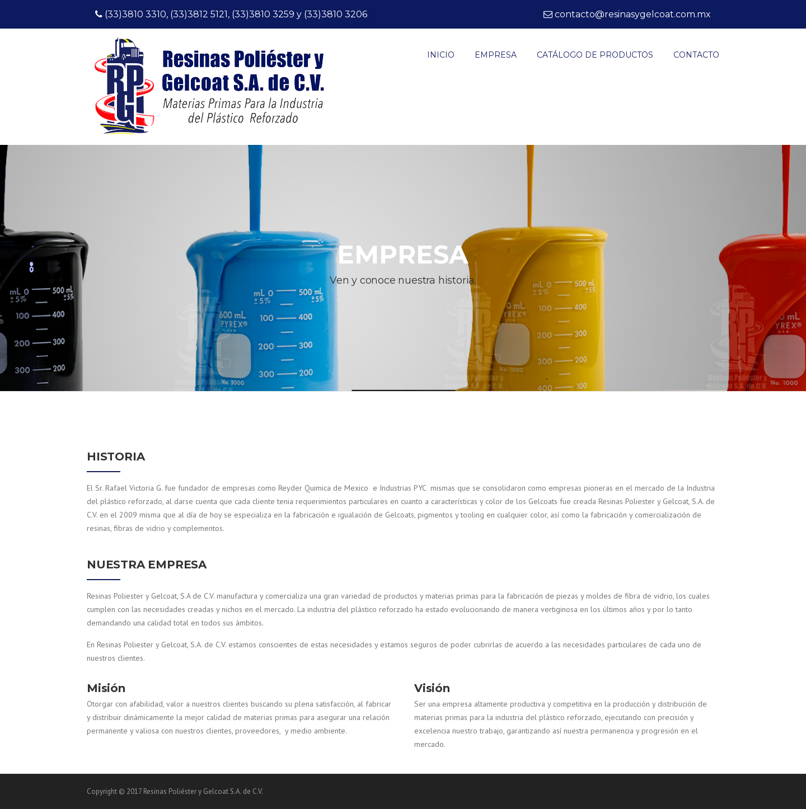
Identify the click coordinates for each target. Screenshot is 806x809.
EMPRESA (496, 55)
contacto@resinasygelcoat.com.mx (633, 14)
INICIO (440, 55)
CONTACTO (696, 55)
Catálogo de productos (595, 55)
